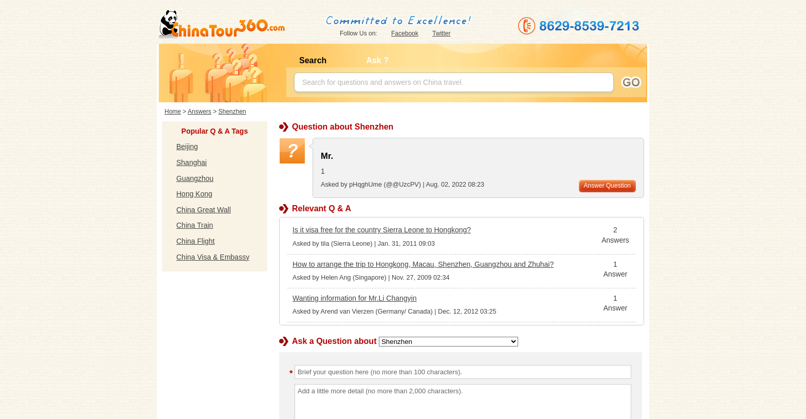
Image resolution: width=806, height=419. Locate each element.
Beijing (187, 146)
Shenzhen (232, 111)
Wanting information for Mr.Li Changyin (354, 298)
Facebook (404, 33)
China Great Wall (203, 210)
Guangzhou (194, 178)
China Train (194, 225)
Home (172, 111)
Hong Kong (194, 194)
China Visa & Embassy (212, 257)
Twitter (441, 33)
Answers (199, 111)
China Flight (195, 241)
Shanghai (191, 162)
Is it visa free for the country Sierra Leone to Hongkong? (381, 230)
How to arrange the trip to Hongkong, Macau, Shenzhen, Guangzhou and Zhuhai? (423, 264)
